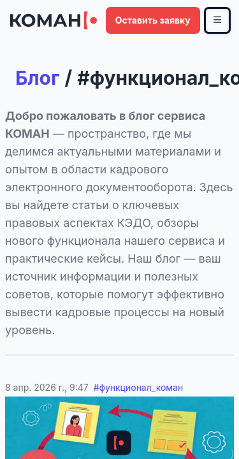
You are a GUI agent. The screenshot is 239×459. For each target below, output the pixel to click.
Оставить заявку (153, 20)
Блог (37, 77)
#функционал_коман (139, 387)
